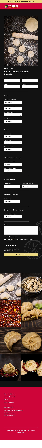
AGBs (13, 239)
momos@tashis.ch (9, 397)
